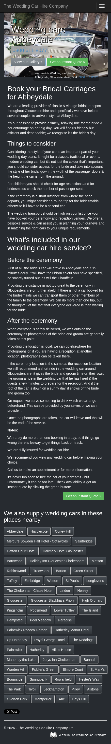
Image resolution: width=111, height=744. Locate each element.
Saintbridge (84, 541)
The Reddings (82, 640)
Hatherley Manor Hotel (72, 630)
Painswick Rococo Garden (27, 630)
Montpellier (42, 699)
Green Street (83, 571)
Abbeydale (15, 531)
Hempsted (15, 620)
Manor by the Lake (21, 660)
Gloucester (15, 600)
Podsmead (38, 610)
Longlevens (95, 581)
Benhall (89, 660)
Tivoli (32, 689)
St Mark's (97, 669)
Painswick (14, 650)
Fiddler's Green (43, 669)
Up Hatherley (17, 640)
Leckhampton (54, 689)
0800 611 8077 (30, 50)
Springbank (38, 679)
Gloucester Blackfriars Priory (53, 600)
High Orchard (92, 600)
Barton (61, 571)
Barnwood (14, 561)
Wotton (52, 581)
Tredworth (41, 571)
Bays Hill (79, 699)
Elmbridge (32, 581)
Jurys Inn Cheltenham (59, 660)
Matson (97, 561)
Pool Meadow (40, 620)
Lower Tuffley (64, 610)
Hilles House (61, 650)
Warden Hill (16, 669)
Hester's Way (89, 679)
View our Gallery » (28, 62)
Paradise (65, 620)
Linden (65, 591)
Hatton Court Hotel (21, 551)
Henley (82, 591)
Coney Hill (63, 531)
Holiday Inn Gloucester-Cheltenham (57, 561)
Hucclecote (39, 531)
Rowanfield (63, 679)
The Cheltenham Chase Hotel (29, 591)
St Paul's (72, 581)
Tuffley (12, 581)
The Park (14, 689)
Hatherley (37, 650)
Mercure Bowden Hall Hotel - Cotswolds (37, 541)
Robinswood (16, 571)
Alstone (93, 689)
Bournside (14, 679)
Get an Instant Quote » (67, 62)
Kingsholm (15, 610)
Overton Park (17, 699)
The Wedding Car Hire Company (36, 6)
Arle (62, 699)
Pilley (76, 689)
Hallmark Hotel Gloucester (63, 551)
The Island (90, 610)
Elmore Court (73, 669)
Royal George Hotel (49, 640)
